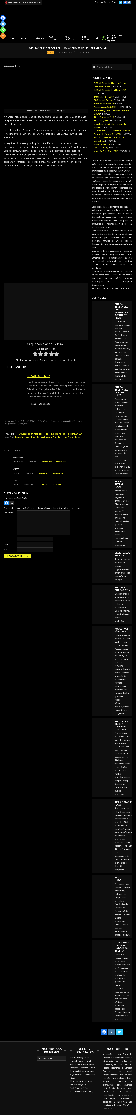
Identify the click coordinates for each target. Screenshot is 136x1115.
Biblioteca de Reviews (104, 100)
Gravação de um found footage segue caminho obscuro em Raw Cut (50, 434)
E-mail (6, 544)
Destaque (64, 421)
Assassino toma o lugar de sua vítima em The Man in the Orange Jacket (48, 437)
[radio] (35, 354)
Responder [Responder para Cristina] (56, 485)
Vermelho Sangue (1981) (81, 1061)
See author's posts (40, 403)
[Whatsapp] (3, 30)
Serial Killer (29, 424)
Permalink (47, 462)
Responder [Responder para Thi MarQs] (58, 473)
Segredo (19, 424)
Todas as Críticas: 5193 (104, 103)
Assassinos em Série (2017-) (106, 107)
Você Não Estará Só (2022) (106, 151)
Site (5, 550)
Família (72, 421)
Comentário (9, 513)
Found (79, 421)
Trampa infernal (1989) (104, 96)
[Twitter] (3, 24)
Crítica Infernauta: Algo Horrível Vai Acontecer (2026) (82, 1074)
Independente (10, 424)
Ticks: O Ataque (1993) (104, 117)
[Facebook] (3, 18)
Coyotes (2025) (101, 147)
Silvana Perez (38, 376)
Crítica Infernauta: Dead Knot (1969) (110, 90)
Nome (6, 539)
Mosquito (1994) (101, 120)
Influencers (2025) (102, 144)
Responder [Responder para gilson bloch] (61, 462)
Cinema (50, 52)
